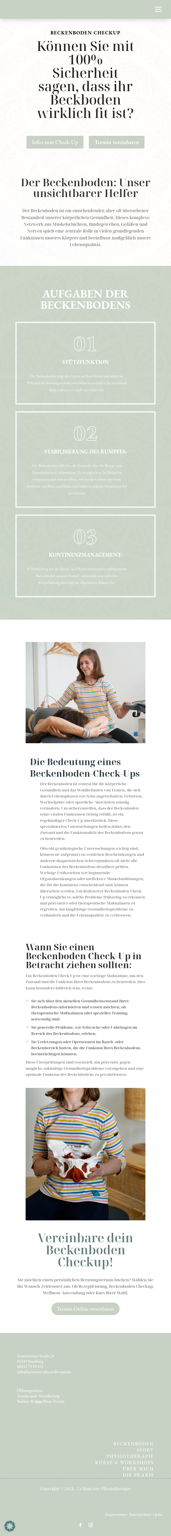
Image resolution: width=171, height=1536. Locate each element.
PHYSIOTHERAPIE (130, 1456)
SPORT (145, 1450)
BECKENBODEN (133, 1444)
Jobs (159, 1514)
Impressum (115, 1514)
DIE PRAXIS (138, 1475)
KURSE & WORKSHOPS (124, 1462)
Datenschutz (141, 1514)
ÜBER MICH (138, 1469)
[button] (10, 1526)
